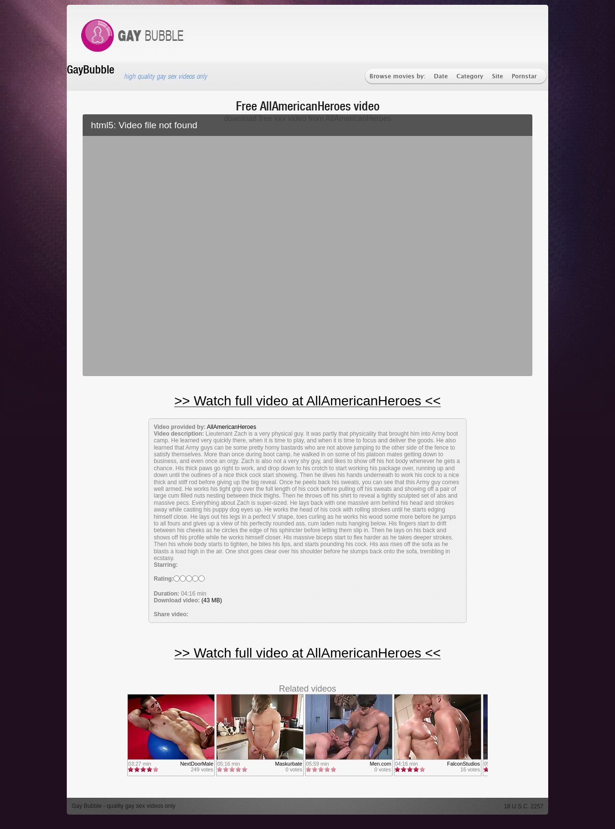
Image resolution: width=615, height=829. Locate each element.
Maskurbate (288, 764)
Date (441, 77)
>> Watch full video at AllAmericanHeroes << (307, 400)
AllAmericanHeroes (231, 427)
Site (497, 77)
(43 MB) (211, 600)
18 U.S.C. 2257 (523, 806)
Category (469, 77)
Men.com (380, 764)
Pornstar (524, 77)
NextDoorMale (196, 764)
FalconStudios (463, 764)
